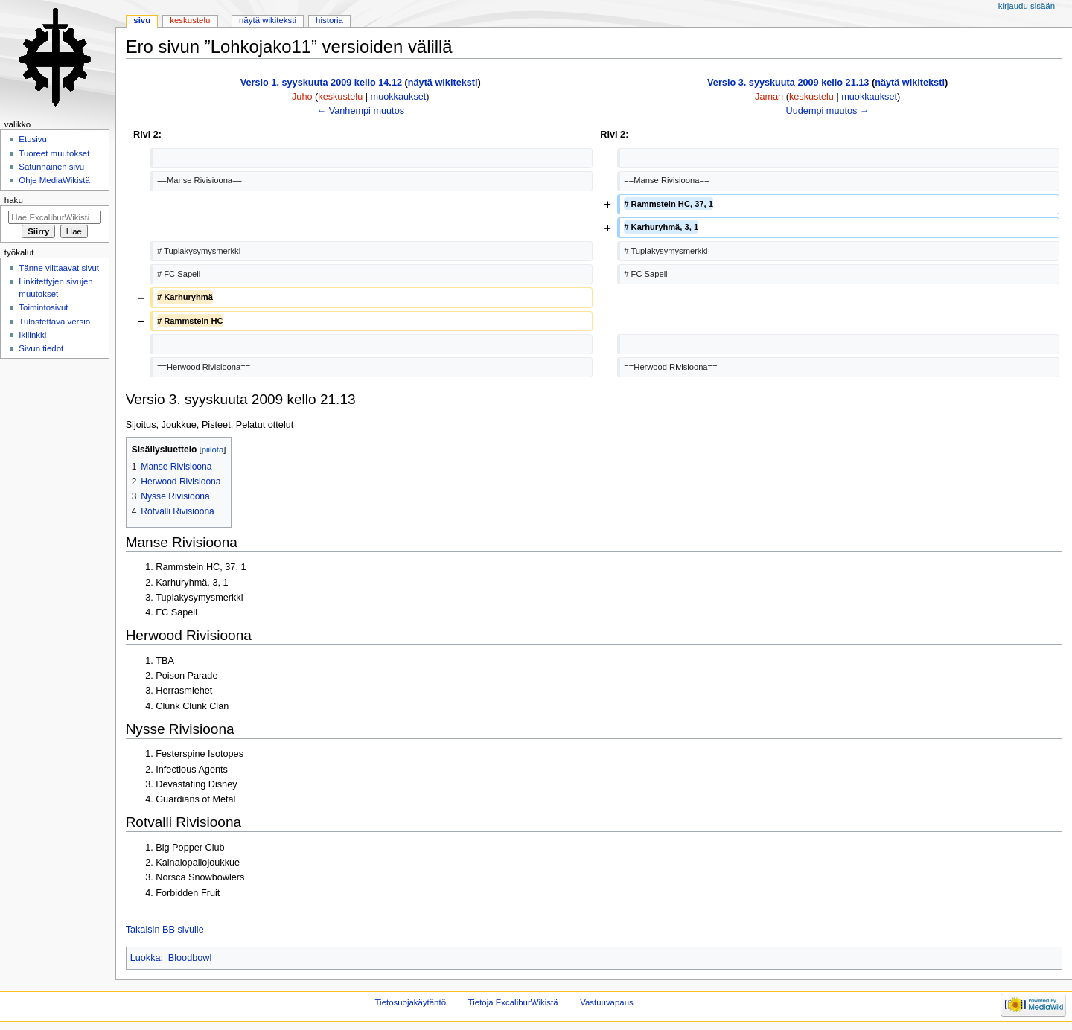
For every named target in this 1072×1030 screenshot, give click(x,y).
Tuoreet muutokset (54, 153)
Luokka (145, 958)
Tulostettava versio (54, 321)
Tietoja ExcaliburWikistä (513, 1002)
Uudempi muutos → (828, 111)
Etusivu (33, 139)
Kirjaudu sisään (1026, 5)
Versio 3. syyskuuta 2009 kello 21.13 (788, 82)
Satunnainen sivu (51, 166)
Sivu (141, 20)
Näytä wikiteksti (267, 20)
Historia (329, 20)
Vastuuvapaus (607, 1002)
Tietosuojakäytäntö (410, 1002)
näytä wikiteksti (443, 82)
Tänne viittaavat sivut (59, 267)
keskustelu (340, 97)
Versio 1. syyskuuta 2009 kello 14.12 (321, 82)
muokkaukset (399, 97)
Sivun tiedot (41, 348)
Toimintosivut (43, 307)
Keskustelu (190, 20)
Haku (13, 200)
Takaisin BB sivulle (165, 929)
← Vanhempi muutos (361, 111)
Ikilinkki (32, 334)
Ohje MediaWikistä (54, 180)
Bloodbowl (190, 958)
